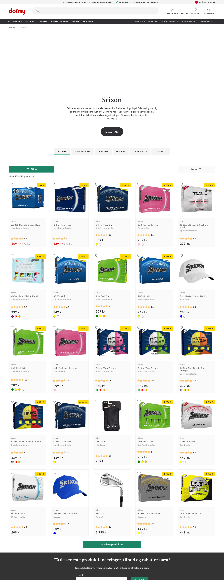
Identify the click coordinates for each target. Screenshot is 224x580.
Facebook (69, 548)
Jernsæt (103, 93)
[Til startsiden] (17, 11)
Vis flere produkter (112, 486)
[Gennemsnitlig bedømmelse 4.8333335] (59, 248)
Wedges (121, 93)
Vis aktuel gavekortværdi (115, 560)
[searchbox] (89, 11)
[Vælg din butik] (172, 9)
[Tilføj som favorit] (12, 126)
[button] (184, 9)
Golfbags (161, 93)
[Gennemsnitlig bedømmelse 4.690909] (101, 248)
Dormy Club (70, 539)
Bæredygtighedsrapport (148, 560)
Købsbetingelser (144, 552)
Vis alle (61, 93)
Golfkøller (15, 21)
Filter (31, 111)
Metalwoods (82, 93)
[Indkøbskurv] (208, 11)
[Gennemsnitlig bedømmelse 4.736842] (17, 469)
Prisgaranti (109, 548)
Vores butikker (111, 552)
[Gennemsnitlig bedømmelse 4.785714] (143, 176)
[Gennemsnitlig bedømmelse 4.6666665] (59, 180)
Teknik (75, 21)
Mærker (152, 21)
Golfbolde (140, 93)
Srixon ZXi (112, 73)
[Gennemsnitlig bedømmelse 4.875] (17, 180)
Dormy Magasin (170, 21)
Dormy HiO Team (73, 544)
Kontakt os (109, 539)
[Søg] (153, 11)
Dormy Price (206, 21)
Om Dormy (142, 544)
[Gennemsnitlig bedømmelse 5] (185, 180)
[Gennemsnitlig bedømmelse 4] (101, 176)
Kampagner (188, 21)
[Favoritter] (195, 11)
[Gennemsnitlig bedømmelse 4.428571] (185, 248)
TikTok (68, 556)
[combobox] (95, 10)
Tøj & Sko (31, 21)
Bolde (43, 21)
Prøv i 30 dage (143, 539)
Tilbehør (88, 21)
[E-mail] (101, 522)
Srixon (23, 27)
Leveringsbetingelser (146, 556)
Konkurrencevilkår (145, 548)
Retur (106, 544)
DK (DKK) (205, 2)
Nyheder (140, 21)
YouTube (69, 560)
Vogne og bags (59, 21)
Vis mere (112, 60)
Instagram (69, 552)
